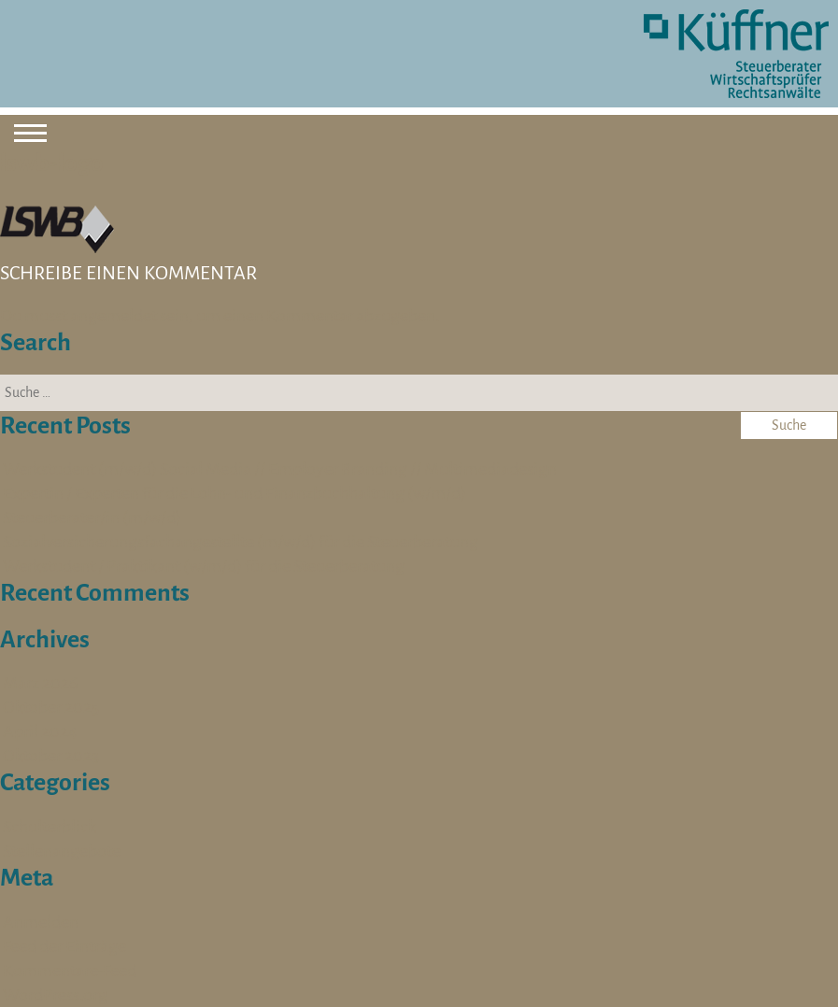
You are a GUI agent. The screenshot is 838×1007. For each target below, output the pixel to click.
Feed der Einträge (64, 946)
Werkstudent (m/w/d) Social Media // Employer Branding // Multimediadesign (280, 469)
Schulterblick (49, 826)
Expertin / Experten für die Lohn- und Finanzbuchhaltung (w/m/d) (234, 493)
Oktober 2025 (51, 707)
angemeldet (113, 315)
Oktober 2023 (51, 755)
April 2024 (40, 731)
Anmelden (40, 922)
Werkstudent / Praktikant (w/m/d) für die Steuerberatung (204, 566)
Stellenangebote (62, 851)
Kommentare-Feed (69, 970)
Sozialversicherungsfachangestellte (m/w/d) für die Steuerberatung (240, 541)
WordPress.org (55, 995)
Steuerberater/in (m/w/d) (92, 517)
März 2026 (40, 683)
